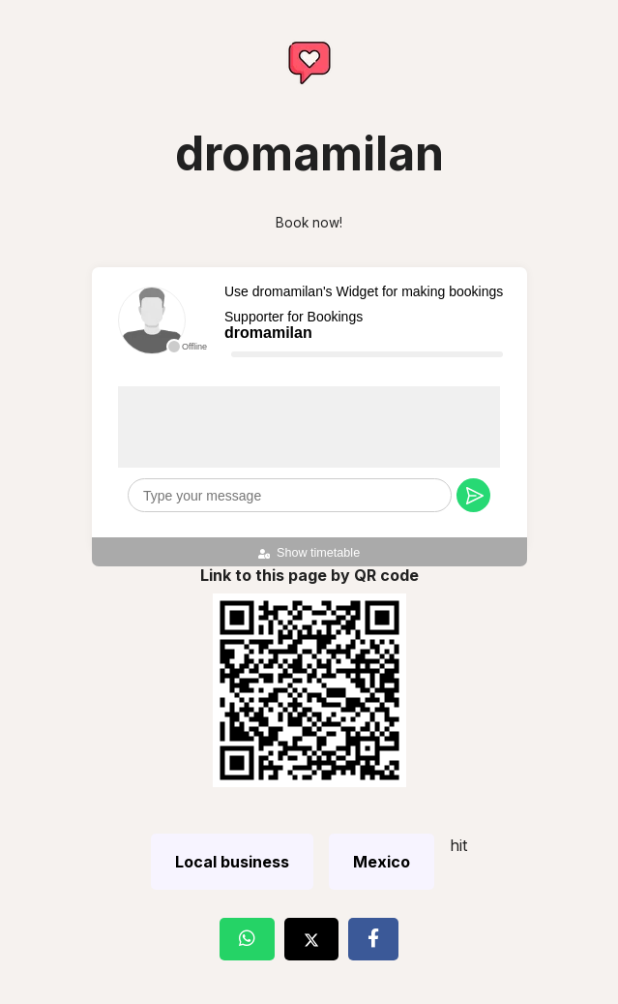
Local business (232, 861)
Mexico (381, 861)
